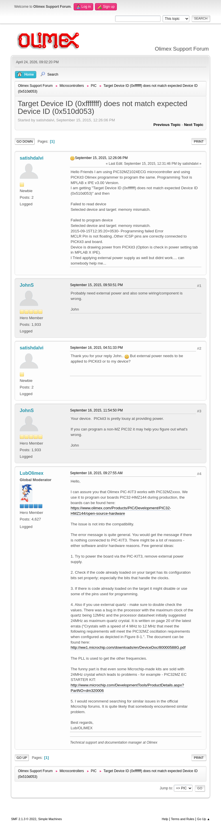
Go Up (21, 757)
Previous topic (167, 124)
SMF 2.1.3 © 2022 (23, 819)
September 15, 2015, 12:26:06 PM (101, 158)
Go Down (24, 141)
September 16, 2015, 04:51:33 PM (96, 348)
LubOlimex (31, 473)
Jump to (166, 788)
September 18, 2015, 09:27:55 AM (96, 473)
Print (199, 141)
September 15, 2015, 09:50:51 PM (96, 285)
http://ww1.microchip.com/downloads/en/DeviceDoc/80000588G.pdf (128, 647)
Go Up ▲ (203, 819)
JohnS (27, 285)
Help (165, 819)
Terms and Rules (182, 819)
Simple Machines (50, 819)
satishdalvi (31, 158)
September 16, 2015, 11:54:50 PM (96, 410)
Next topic (193, 124)
